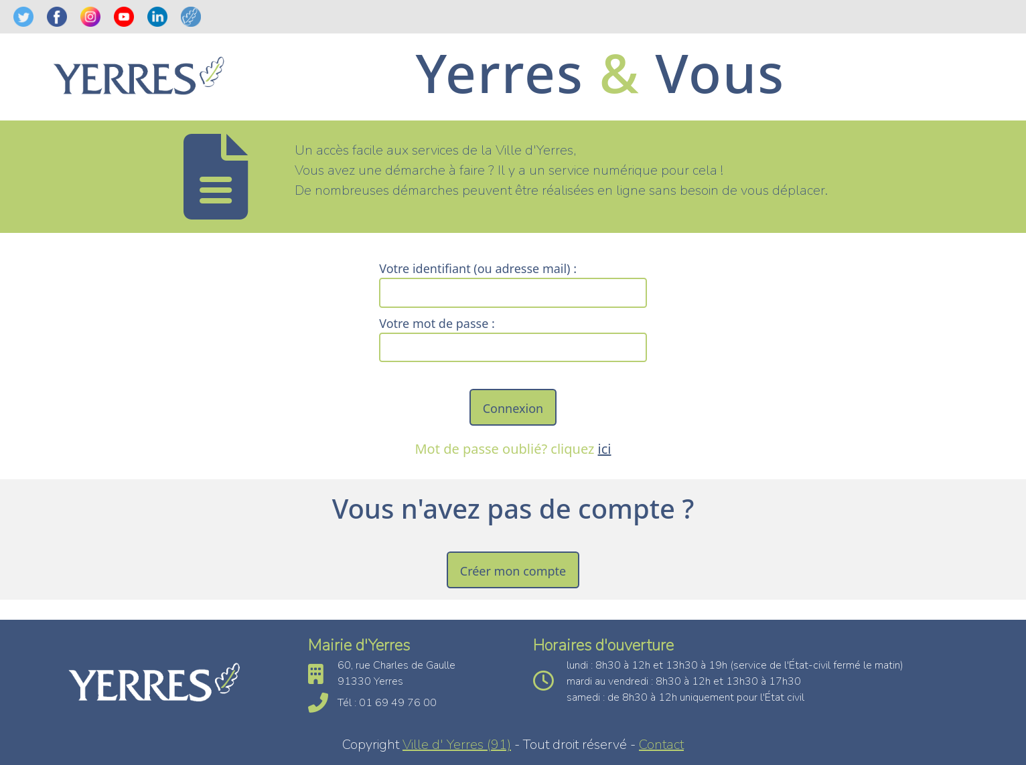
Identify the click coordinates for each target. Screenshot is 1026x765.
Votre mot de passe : (437, 323)
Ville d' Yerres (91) (456, 745)
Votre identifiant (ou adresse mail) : (478, 268)
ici (604, 449)
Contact (661, 745)
